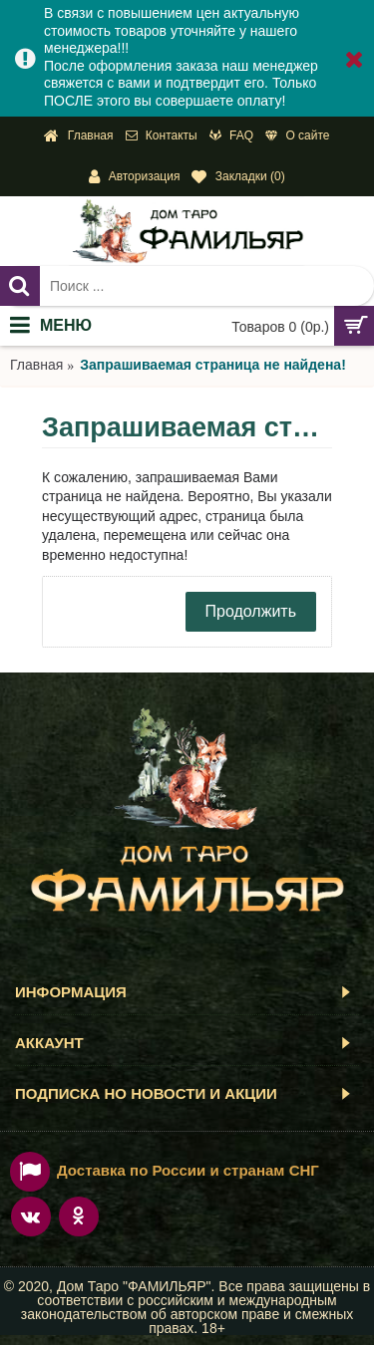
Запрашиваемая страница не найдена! (213, 365)
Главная (36, 365)
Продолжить (250, 611)
